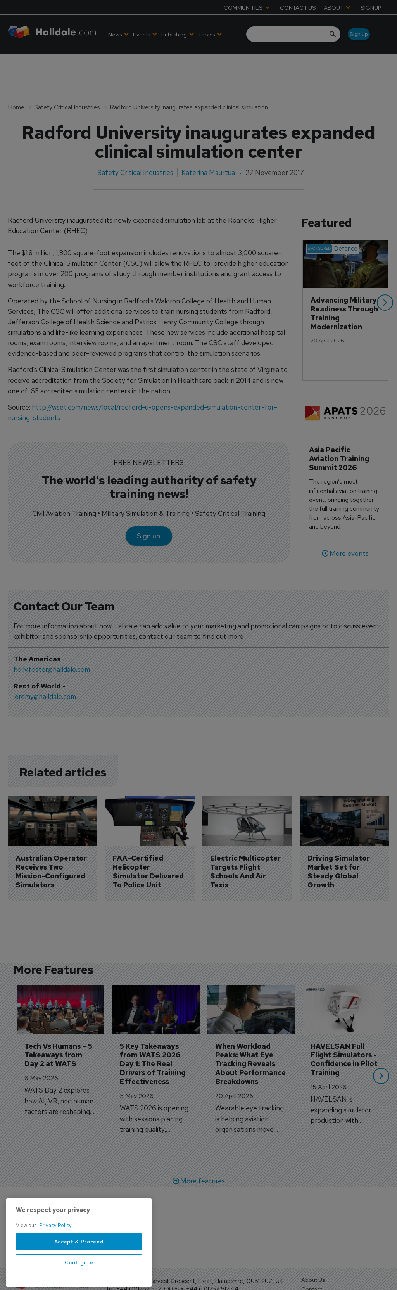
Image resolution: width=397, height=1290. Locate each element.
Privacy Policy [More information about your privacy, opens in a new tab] (55, 1248)
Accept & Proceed (79, 1264)
